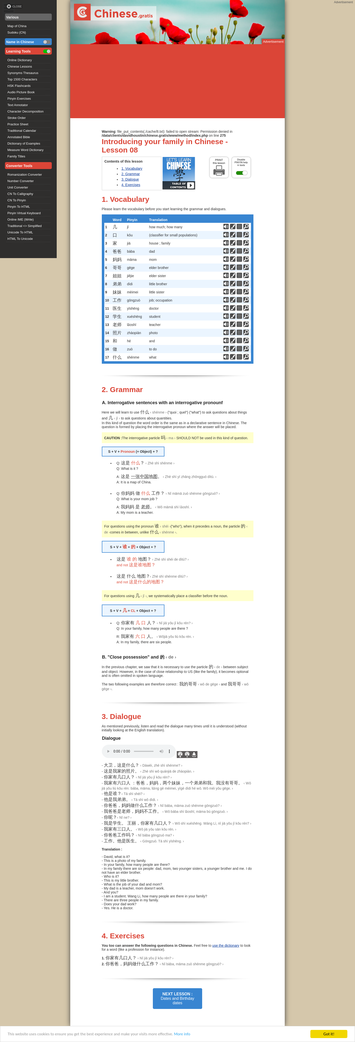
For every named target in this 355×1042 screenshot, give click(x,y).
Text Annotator (17, 105)
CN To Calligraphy (20, 194)
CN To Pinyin (16, 200)
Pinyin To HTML (18, 206)
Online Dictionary (19, 60)
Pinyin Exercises (19, 98)
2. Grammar (131, 174)
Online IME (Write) (20, 219)
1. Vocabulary (132, 169)
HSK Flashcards (19, 86)
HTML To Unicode (20, 239)
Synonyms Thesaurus (22, 73)
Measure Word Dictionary (25, 150)
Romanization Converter (24, 174)
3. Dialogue (130, 179)
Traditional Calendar (21, 131)
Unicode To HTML (20, 232)
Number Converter (20, 181)
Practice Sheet (17, 124)
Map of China (16, 26)
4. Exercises (131, 185)
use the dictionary (225, 945)
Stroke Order (16, 118)
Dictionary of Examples (23, 143)
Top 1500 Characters (22, 79)
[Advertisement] (177, 81)
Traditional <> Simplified (24, 226)
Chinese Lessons (19, 66)
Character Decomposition (25, 111)
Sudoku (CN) (16, 32)
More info (187, 1034)
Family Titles (16, 156)
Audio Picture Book (21, 92)
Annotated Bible (18, 137)
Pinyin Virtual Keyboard (24, 213)
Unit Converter (17, 187)
